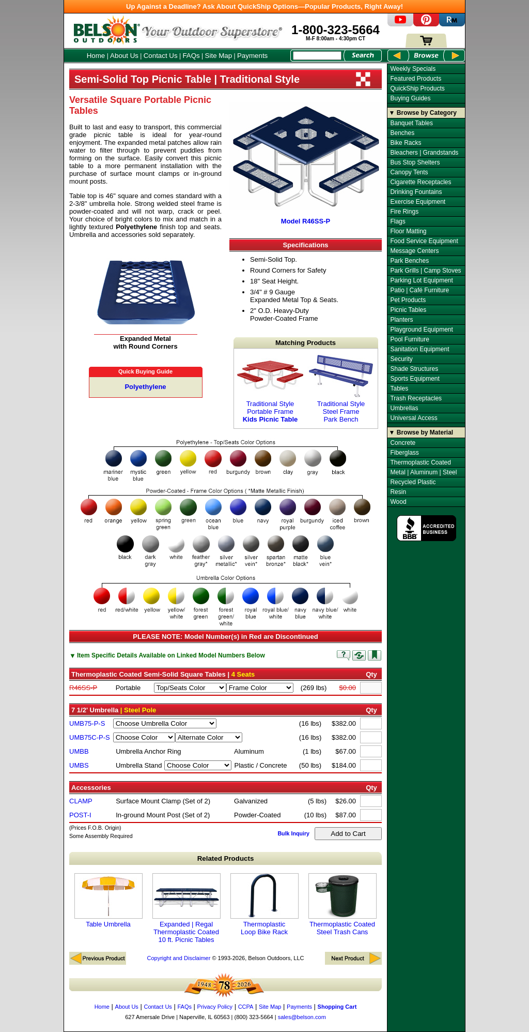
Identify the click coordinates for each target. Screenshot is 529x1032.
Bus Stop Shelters (415, 162)
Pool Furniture (409, 339)
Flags (397, 221)
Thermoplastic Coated (420, 462)
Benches (402, 133)
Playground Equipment (421, 329)
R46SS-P (83, 688)
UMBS (79, 765)
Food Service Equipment (424, 241)
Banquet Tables (411, 123)
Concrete (402, 442)
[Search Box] (317, 55)
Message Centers (414, 251)
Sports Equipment (414, 378)
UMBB (79, 751)
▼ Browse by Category (423, 112)
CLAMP (80, 801)
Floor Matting (408, 231)
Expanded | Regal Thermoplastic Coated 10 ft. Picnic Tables (186, 908)
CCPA (246, 1007)
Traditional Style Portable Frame (270, 388)
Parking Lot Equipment (421, 280)
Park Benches (409, 260)
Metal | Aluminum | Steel (423, 472)
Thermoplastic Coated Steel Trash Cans (342, 904)
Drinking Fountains (416, 192)
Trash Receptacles (416, 398)
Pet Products (408, 300)
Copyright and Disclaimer (178, 958)
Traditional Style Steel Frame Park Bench (341, 388)
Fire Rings (404, 211)
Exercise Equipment (417, 201)
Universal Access (413, 418)
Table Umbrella (108, 900)
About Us (124, 55)
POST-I (80, 815)
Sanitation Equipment (419, 349)
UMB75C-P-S (89, 737)
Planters (401, 319)
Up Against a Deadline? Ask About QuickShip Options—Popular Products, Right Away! (264, 6)
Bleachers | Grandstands (424, 152)
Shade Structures (414, 368)
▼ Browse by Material (421, 432)
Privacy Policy (214, 1007)
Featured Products (415, 78)
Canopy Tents (409, 172)
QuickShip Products (417, 88)
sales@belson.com (302, 1017)
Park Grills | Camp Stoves (425, 270)
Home (96, 55)
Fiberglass (404, 452)
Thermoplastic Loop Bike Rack (264, 904)
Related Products (225, 858)
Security (401, 359)
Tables (399, 388)
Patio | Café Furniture (419, 290)
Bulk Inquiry (293, 833)
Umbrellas (404, 408)
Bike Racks (405, 142)
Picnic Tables (408, 309)
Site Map (218, 55)
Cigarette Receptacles (420, 182)
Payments (252, 55)
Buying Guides (410, 98)
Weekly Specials (412, 68)
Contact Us (161, 55)
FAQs (190, 55)
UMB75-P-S (87, 723)
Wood (398, 501)
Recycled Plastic (412, 482)
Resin (398, 492)
